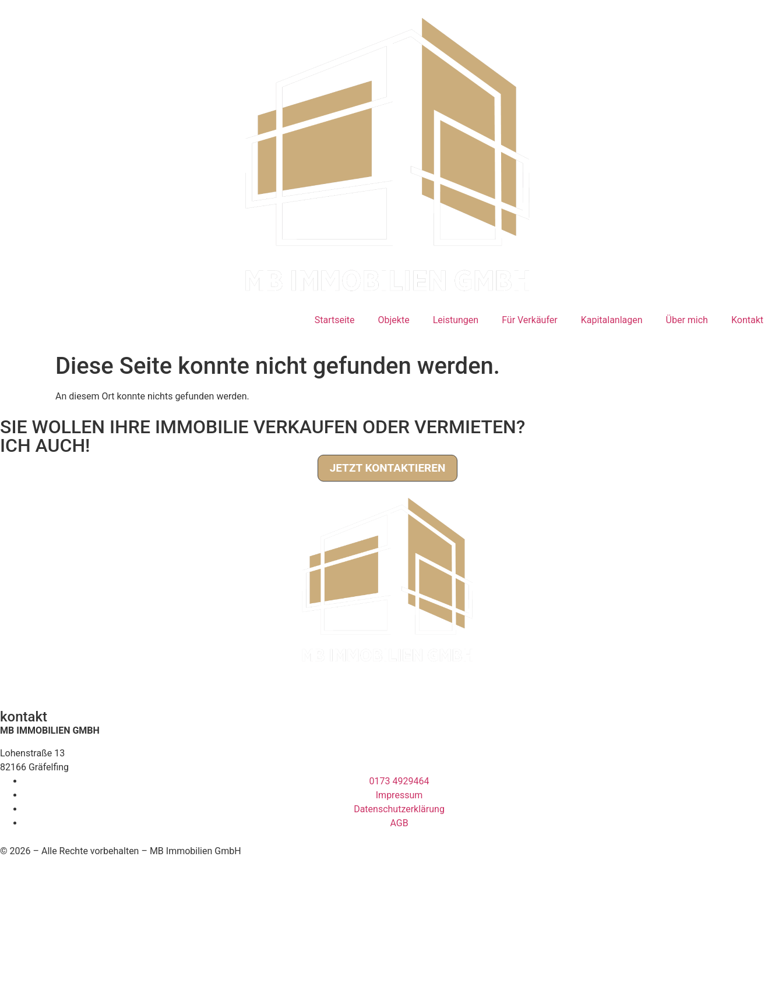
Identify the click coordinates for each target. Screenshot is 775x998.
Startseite (335, 319)
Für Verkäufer (530, 319)
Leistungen (455, 319)
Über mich (687, 319)
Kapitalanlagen (612, 319)
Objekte (394, 319)
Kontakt (747, 319)
